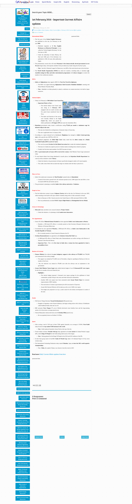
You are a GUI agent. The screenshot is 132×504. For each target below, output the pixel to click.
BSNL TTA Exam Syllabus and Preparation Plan (23, 470)
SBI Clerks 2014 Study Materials (23, 415)
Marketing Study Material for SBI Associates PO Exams (23, 375)
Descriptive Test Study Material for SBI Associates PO (22, 368)
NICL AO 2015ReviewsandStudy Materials (24, 310)
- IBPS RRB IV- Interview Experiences (23, 262)
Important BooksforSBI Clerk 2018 (22, 133)
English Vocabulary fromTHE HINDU (22, 204)
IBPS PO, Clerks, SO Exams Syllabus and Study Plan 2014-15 (23, 429)
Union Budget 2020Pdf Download (23, 56)
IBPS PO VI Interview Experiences (23, 229)
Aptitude (85, 2)
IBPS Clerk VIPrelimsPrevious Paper (23, 159)
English (66, 2)
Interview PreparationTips (22, 68)
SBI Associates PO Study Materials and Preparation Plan (23, 360)
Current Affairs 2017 (23, 410)
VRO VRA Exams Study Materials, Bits (23, 464)
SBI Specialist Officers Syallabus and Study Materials (23, 444)
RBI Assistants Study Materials (23, 498)
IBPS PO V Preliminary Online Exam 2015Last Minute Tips (22, 296)
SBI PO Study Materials (22, 492)
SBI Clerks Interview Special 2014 (22, 346)
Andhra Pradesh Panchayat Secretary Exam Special (23, 451)
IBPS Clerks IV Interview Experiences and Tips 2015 (23, 320)
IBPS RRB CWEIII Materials (24, 398)
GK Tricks (94, 2)
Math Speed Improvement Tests (22, 81)
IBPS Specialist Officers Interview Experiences (22, 213)
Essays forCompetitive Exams (23, 33)
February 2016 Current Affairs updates (71, 30)
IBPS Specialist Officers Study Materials (22, 243)
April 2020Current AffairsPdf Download (23, 118)
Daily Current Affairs (55, 30)
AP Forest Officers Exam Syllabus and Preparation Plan (22, 436)
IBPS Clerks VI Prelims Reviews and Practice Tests (23, 236)
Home (37, 2)
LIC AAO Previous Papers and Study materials (23, 478)
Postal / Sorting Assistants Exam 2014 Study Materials (23, 421)
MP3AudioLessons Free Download (23, 100)
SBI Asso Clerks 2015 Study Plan (22, 333)
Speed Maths (46, 2)
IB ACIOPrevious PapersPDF (23, 189)
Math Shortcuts (24, 44)
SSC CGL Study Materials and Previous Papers (22, 383)
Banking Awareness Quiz (22, 87)
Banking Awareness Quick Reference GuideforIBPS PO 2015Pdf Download (22, 273)
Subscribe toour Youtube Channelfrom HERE (23, 146)
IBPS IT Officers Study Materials (22, 458)
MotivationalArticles (25, 75)
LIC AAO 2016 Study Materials (24, 256)
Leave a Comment (38, 32)
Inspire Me (57, 2)
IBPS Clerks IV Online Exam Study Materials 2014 (23, 339)
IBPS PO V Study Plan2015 (23, 303)
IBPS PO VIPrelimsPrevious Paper (23, 174)
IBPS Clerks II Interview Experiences (23, 485)
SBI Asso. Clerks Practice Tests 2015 (22, 327)
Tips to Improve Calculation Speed (23, 39)
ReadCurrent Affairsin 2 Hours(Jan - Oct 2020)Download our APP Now (23, 17)
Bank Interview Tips (23, 389)
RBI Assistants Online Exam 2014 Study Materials (23, 404)
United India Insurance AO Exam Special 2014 (22, 353)
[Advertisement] (52, 8)
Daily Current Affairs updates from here (53, 354)
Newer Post (39, 437)
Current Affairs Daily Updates (41, 30)
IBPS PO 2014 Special (23, 393)
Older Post (85, 437)
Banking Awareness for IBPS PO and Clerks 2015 (22, 285)
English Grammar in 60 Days (23, 250)
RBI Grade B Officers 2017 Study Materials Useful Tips (23, 222)
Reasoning (75, 2)
